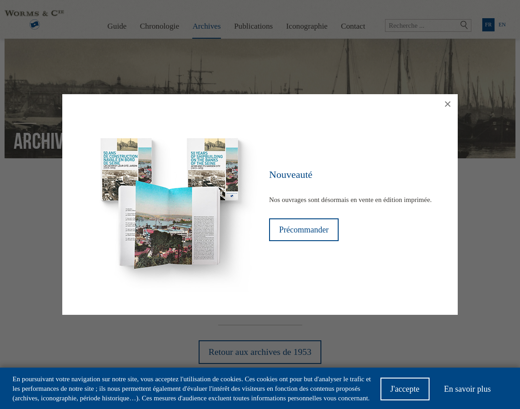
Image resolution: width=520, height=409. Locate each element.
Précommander (304, 229)
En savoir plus (467, 391)
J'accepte (405, 391)
